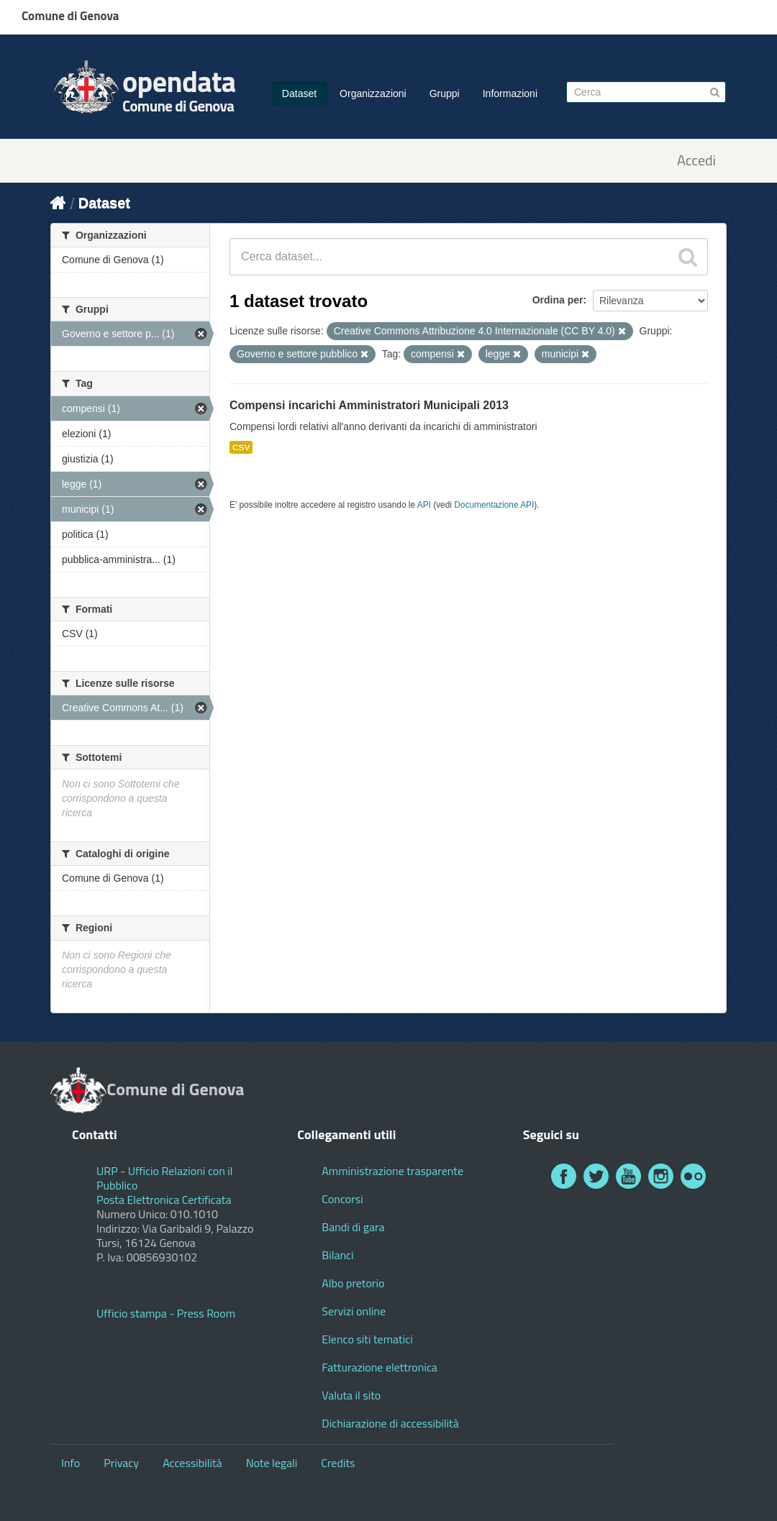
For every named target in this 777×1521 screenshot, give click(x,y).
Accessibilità (192, 1462)
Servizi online (354, 1311)
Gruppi (445, 93)
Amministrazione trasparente (392, 1170)
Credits (338, 1462)
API (424, 505)
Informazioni (510, 93)
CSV (241, 447)
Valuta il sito (351, 1395)
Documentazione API (494, 505)
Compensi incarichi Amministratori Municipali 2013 (369, 405)
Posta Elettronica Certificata (163, 1199)
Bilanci (337, 1255)
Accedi (696, 160)
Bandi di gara (353, 1226)
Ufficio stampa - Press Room (165, 1313)
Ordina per (557, 300)
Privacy (121, 1462)
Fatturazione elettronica (379, 1367)
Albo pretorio (353, 1283)
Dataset (299, 93)
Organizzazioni (373, 93)
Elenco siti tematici (367, 1339)
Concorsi (342, 1198)
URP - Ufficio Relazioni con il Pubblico (164, 1178)
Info (70, 1462)
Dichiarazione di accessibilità (390, 1423)
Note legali (272, 1462)
